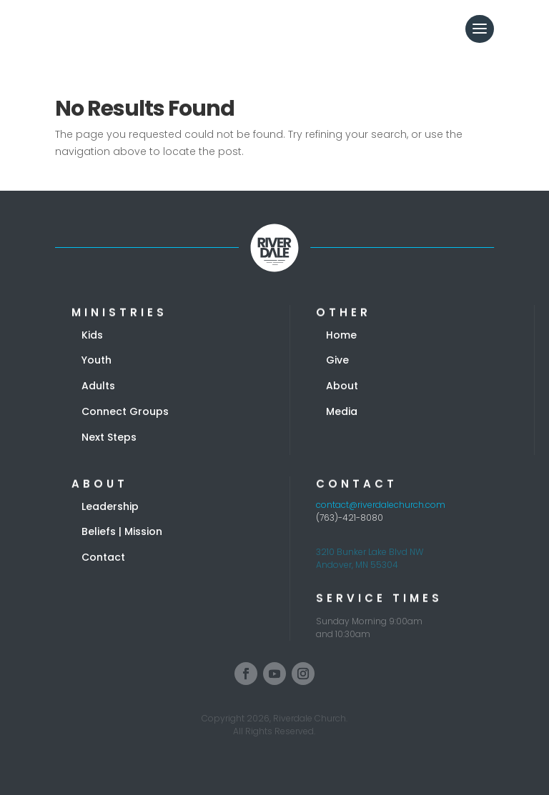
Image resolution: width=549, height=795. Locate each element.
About (342, 386)
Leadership (110, 506)
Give (337, 360)
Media (341, 411)
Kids (92, 335)
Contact (103, 557)
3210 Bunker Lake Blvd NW (369, 552)
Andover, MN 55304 (357, 565)
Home (341, 335)
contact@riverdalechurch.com (380, 505)
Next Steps (109, 437)
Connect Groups (125, 411)
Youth (96, 360)
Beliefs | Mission (121, 531)
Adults (98, 386)
